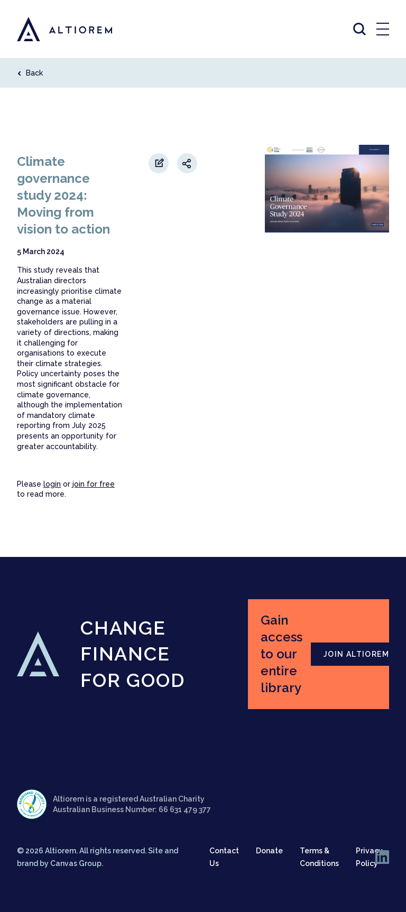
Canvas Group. (76, 863)
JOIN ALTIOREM (356, 654)
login (52, 484)
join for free (93, 484)
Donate (269, 850)
